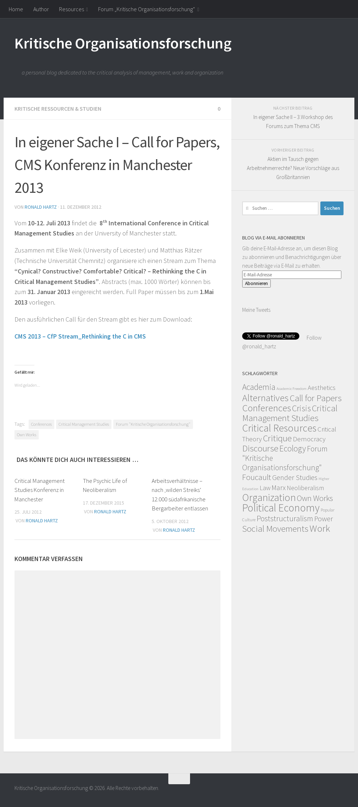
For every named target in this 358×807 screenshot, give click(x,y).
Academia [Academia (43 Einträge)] (258, 387)
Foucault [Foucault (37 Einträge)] (256, 477)
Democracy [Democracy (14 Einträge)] (309, 438)
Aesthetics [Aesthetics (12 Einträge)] (322, 387)
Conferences (41, 423)
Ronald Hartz (41, 206)
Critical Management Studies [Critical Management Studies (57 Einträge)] (289, 413)
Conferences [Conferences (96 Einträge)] (266, 408)
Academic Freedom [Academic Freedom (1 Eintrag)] (292, 388)
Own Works (26, 434)
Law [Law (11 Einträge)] (265, 488)
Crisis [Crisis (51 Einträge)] (301, 408)
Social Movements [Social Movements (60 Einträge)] (275, 528)
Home (16, 9)
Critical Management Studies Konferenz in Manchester (39, 489)
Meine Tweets (256, 309)
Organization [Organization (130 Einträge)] (269, 497)
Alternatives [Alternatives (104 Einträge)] (265, 397)
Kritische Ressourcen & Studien (58, 108)
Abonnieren (256, 283)
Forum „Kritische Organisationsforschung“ (146, 9)
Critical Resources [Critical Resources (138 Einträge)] (279, 427)
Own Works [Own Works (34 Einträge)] (315, 498)
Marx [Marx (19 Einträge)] (278, 487)
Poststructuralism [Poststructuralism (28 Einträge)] (285, 518)
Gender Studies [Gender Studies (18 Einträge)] (294, 477)
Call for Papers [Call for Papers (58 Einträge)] (316, 398)
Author (41, 9)
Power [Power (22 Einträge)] (323, 518)
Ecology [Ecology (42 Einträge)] (292, 448)
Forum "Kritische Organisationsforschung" (153, 423)
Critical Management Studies (84, 423)
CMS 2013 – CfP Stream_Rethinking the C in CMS (81, 336)
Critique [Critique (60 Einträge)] (277, 438)
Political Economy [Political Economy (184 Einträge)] (281, 507)
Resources (71, 9)
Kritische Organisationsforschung (122, 43)
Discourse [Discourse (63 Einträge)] (260, 448)
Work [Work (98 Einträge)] (319, 528)
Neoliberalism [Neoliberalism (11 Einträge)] (305, 488)
